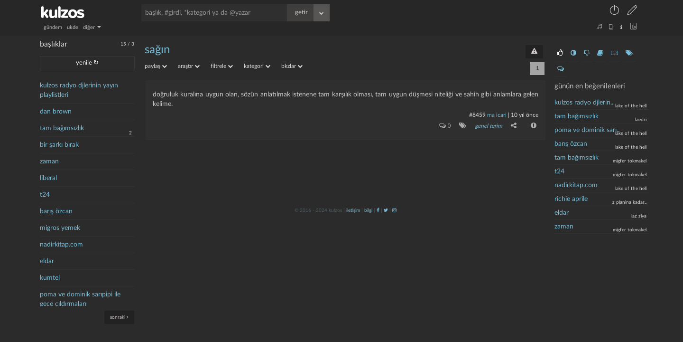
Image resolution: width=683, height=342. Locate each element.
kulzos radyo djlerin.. (583, 102)
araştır (189, 66)
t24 (45, 194)
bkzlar (292, 66)
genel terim (488, 126)
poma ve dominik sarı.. (586, 130)
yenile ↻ (87, 63)
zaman (49, 161)
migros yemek (60, 228)
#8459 (477, 115)
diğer (92, 27)
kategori (257, 66)
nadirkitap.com (61, 244)
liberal (48, 178)
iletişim (353, 210)
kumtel (50, 278)
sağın (157, 50)
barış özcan (56, 211)
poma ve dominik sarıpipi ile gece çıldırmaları (80, 299)
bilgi (368, 210)
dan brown (56, 111)
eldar (47, 261)
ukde (72, 27)
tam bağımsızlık (62, 128)
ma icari (497, 115)
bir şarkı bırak (59, 145)
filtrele (222, 66)
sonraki (119, 317)
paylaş (156, 66)
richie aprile (571, 199)
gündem (53, 27)
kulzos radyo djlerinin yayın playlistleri (79, 90)
